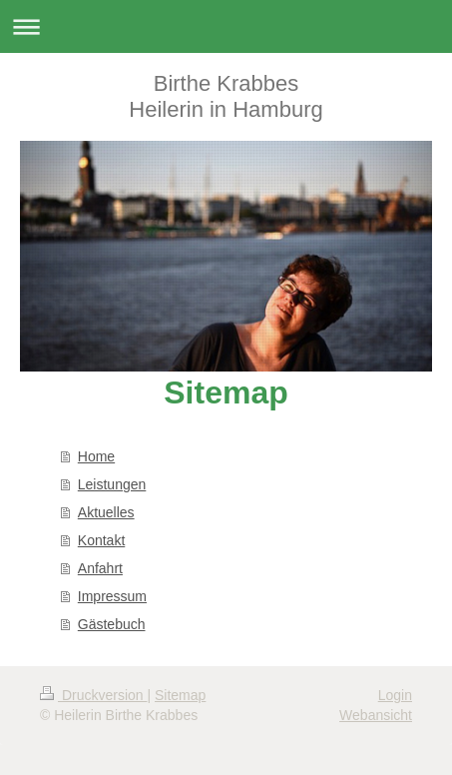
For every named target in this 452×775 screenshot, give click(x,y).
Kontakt (101, 540)
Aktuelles (106, 512)
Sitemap (180, 695)
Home (96, 456)
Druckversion (93, 695)
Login (395, 695)
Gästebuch (112, 624)
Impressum (112, 596)
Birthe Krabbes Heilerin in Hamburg (225, 96)
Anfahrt (100, 568)
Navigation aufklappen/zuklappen (226, 26)
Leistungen (112, 484)
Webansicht (375, 715)
